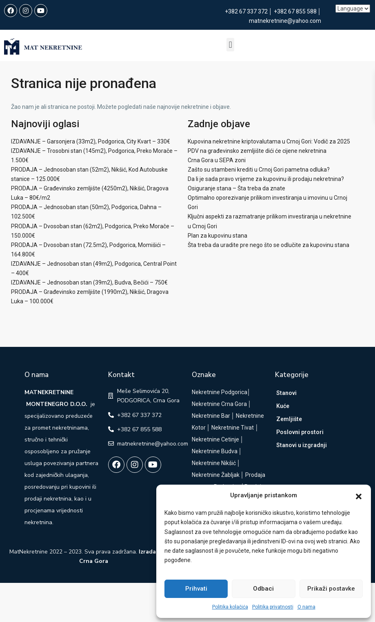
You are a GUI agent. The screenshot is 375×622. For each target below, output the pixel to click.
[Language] (352, 8)
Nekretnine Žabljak (216, 475)
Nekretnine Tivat (232, 427)
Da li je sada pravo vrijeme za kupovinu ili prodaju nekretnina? (266, 179)
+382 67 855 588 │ (298, 11)
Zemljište (289, 419)
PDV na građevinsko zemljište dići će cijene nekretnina (257, 151)
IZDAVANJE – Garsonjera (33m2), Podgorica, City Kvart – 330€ (90, 141)
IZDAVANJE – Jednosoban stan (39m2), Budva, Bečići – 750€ (89, 282)
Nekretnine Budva (214, 451)
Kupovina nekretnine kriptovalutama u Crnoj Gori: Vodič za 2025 (269, 141)
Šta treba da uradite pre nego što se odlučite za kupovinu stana (268, 245)
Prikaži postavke (331, 588)
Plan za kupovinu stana (217, 235)
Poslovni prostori (300, 432)
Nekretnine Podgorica (219, 392)
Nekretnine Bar (211, 415)
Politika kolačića (230, 607)
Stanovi (286, 393)
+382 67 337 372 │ (249, 11)
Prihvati (196, 588)
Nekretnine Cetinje (215, 439)
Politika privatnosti (272, 607)
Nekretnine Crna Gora (219, 404)
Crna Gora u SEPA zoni (217, 160)
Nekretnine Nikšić (214, 463)
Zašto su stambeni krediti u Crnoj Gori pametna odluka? (259, 169)
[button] (359, 496)
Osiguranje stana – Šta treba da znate (236, 188)
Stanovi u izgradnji (301, 445)
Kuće (282, 406)
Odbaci (263, 588)
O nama (306, 607)
